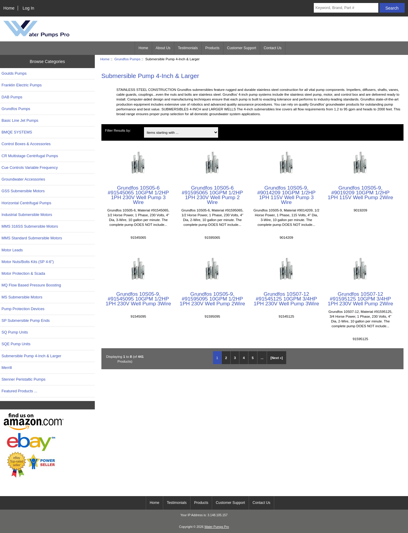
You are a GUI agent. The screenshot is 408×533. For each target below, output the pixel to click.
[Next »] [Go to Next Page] (277, 358)
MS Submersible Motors (22, 297)
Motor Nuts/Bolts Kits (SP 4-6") (28, 261)
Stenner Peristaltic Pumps (24, 379)
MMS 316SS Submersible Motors (30, 226)
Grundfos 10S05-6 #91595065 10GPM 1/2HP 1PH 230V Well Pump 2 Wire (212, 195)
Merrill (7, 367)
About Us (163, 48)
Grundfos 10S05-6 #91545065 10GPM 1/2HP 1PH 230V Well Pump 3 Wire (138, 195)
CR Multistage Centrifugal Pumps (30, 156)
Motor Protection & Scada (23, 273)
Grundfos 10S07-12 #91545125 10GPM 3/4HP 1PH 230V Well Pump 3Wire (286, 299)
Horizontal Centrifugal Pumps (26, 203)
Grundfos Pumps (127, 59)
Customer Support (241, 48)
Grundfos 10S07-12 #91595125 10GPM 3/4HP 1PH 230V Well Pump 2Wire (360, 299)
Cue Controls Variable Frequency (30, 167)
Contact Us (272, 48)
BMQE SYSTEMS (17, 132)
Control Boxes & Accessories (26, 144)
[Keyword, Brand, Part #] (346, 8)
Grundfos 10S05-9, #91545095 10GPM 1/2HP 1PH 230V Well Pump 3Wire (138, 299)
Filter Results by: (118, 130)
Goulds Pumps (14, 73)
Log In (28, 8)
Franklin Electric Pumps (22, 85)
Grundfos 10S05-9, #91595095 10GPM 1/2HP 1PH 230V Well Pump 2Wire (212, 299)
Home (8, 8)
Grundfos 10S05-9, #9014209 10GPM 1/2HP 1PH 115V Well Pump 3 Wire (286, 195)
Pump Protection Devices (23, 309)
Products (212, 48)
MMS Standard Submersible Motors (32, 238)
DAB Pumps (12, 97)
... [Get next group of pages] (262, 358)
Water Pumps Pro (216, 527)
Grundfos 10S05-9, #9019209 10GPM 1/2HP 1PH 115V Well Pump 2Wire (360, 192)
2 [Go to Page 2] (226, 358)
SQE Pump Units (16, 344)
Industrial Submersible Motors (27, 214)
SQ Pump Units (15, 332)
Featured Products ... (19, 391)
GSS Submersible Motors (23, 191)
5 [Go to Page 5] (253, 358)
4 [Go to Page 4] (244, 358)
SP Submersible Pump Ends (26, 320)
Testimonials (188, 48)
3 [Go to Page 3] (235, 358)
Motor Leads (12, 250)
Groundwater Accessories (23, 179)
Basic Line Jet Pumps (20, 120)
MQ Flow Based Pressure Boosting (31, 285)
